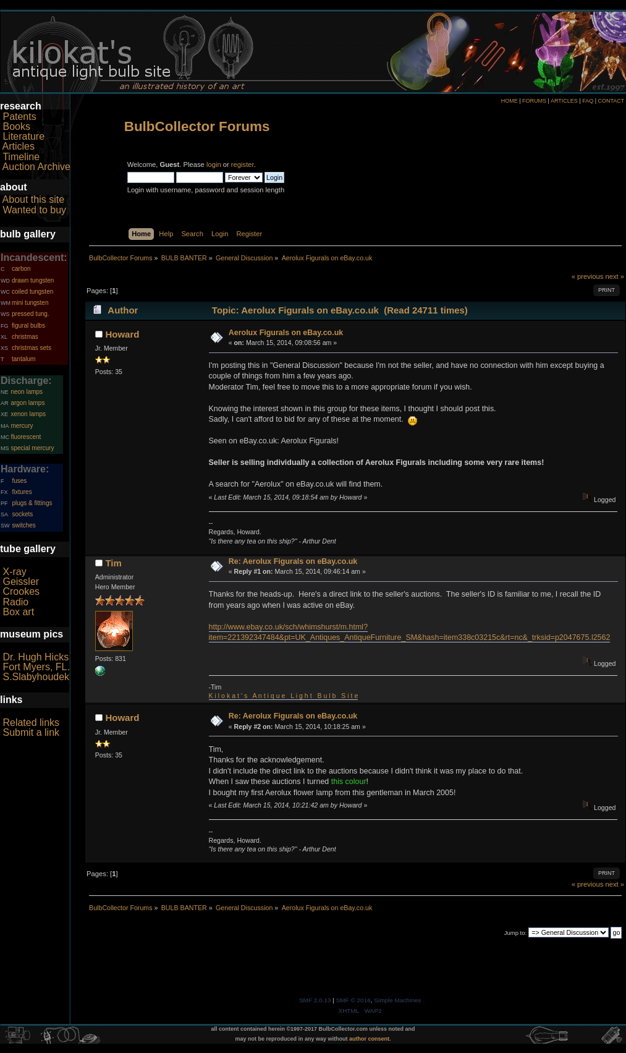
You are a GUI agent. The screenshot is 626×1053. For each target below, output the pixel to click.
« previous (588, 276)
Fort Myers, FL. (35, 667)
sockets (22, 514)
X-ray (14, 571)
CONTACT (611, 101)
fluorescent (26, 436)
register (242, 164)
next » (615, 276)
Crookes (21, 591)
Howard (122, 334)
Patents (19, 116)
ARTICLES (564, 101)
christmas (25, 336)
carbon (21, 268)
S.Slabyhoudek (35, 676)
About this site (33, 199)
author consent (369, 1039)
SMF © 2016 (353, 1000)
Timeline (21, 156)
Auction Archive (36, 166)
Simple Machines (397, 1000)
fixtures (22, 491)
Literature (23, 136)
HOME (509, 101)
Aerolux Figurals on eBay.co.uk (286, 332)
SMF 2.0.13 (315, 1000)
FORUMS (534, 101)
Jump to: (515, 932)
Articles (18, 146)
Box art (18, 612)
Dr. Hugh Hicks (35, 657)
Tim (113, 563)
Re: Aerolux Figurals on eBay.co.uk (293, 561)
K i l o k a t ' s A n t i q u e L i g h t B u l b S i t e (283, 695)
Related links (30, 722)
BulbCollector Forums (197, 126)
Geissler (20, 581)
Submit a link (30, 732)
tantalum (23, 359)
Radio (15, 602)
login (213, 164)
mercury (22, 425)
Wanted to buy (34, 210)
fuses (19, 480)
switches (23, 525)
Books (16, 126)
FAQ (587, 101)
